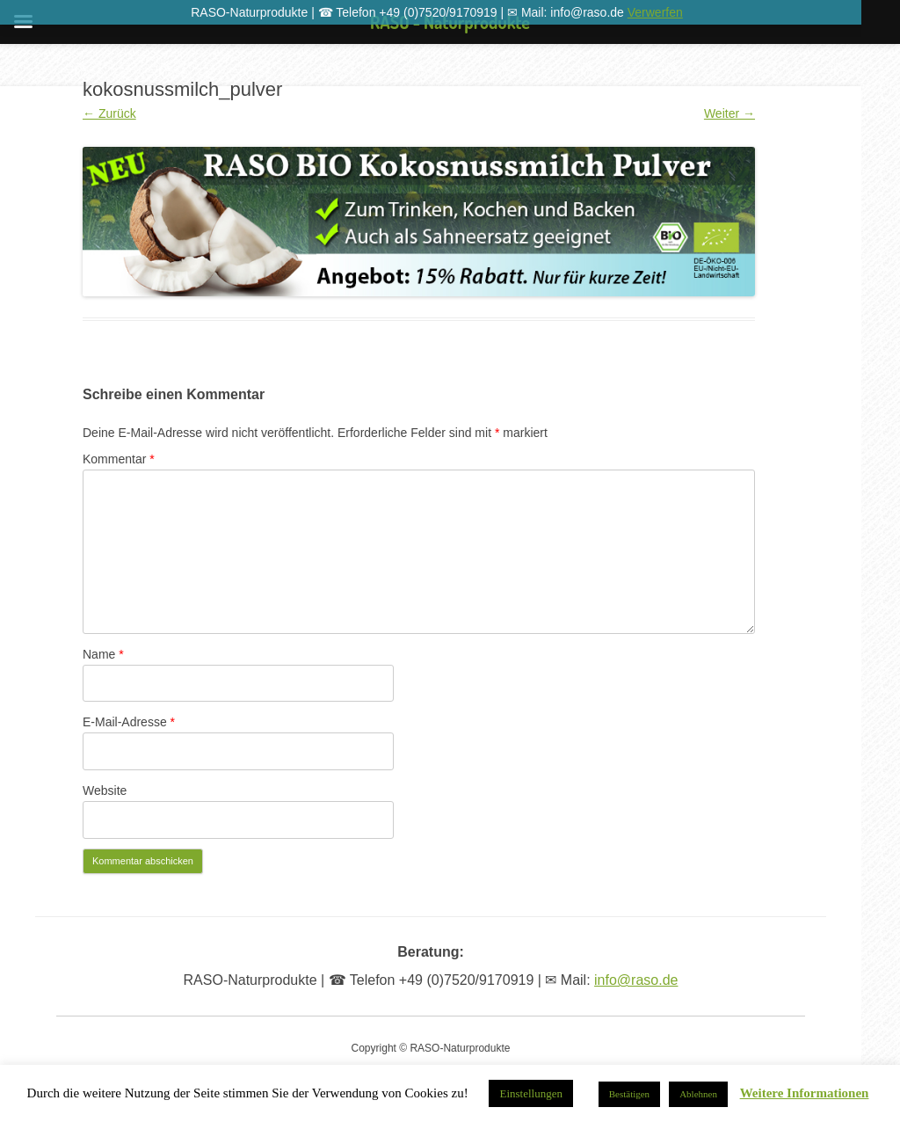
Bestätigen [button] (629, 1094)
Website (105, 790)
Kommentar (119, 459)
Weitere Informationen (804, 1093)
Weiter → (729, 113)
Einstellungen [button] (530, 1093)
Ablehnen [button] (698, 1094)
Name (103, 654)
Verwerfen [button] (655, 12)
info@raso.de (636, 980)
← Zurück (109, 113)
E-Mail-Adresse (129, 722)
